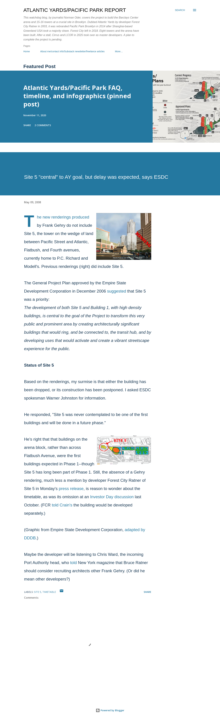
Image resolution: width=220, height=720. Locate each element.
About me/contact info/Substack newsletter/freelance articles (72, 51)
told (73, 562)
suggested (116, 291)
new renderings (57, 217)
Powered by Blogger (110, 710)
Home (26, 51)
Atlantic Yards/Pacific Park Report (74, 10)
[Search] (180, 10)
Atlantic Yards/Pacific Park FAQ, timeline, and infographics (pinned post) (77, 95)
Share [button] (27, 125)
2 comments (43, 125)
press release (71, 488)
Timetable (49, 592)
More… (119, 51)
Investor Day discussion (112, 496)
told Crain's (62, 505)
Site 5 (37, 592)
